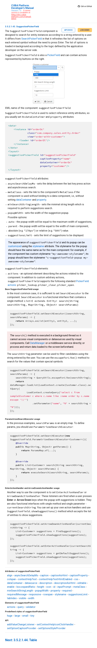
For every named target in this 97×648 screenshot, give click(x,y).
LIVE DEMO (84, 30)
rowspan (48, 594)
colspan (11, 579)
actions (11, 606)
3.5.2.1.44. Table (25, 640)
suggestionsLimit (78, 594)
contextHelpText (27, 579)
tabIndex (12, 598)
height (40, 586)
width (31, 598)
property (41, 199)
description (45, 583)
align (9, 575)
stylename (38, 246)
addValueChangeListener (21, 624)
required (67, 590)
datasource (31, 583)
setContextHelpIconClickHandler (55, 624)
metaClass (79, 586)
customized (14, 246)
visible (22, 598)
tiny (32, 615)
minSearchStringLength (20, 590)
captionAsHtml (59, 575)
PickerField (53, 55)
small (25, 615)
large (17, 615)
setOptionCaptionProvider (21, 628)
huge (9, 615)
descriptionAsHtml (64, 583)
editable (81, 583)
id (54, 586)
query (20, 606)
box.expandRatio (26, 586)
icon (48, 586)
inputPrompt (64, 586)
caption (44, 575)
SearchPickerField (31, 38)
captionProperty (79, 575)
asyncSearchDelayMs (26, 575)
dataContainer (24, 199)
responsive (35, 594)
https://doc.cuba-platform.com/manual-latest (21, 16)
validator (30, 606)
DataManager (37, 343)
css (76, 579)
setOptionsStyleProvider (52, 628)
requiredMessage (17, 594)
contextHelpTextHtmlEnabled (55, 579)
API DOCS (68, 30)
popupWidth (41, 590)
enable (10, 586)
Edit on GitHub (85, 6)
